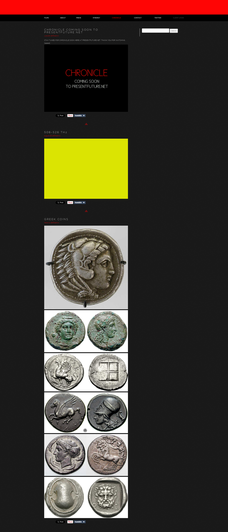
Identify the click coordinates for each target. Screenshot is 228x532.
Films (46, 18)
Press (78, 18)
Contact (137, 18)
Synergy (96, 18)
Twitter (157, 18)
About (63, 18)
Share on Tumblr (80, 115)
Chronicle (116, 18)
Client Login (178, 18)
